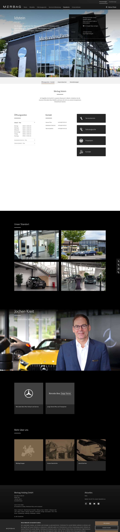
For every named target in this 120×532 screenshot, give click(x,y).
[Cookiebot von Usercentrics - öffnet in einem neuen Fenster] (10, 529)
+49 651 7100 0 (18, 499)
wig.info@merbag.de (88, 33)
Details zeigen (85, 529)
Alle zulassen (107, 512)
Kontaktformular (18, 501)
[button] (24, 122)
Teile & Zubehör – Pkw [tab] (19, 143)
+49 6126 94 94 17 (62, 122)
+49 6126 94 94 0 (87, 32)
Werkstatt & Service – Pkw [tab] (20, 140)
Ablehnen (106, 521)
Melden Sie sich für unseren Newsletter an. (95, 499)
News (86, 496)
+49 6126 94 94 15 (62, 128)
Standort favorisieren (80, 40)
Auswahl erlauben (107, 517)
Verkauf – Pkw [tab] (17, 122)
